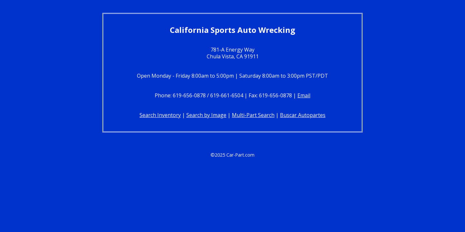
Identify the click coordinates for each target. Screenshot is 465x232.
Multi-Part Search (253, 115)
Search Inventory (160, 115)
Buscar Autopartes (303, 115)
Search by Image (206, 115)
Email (303, 95)
